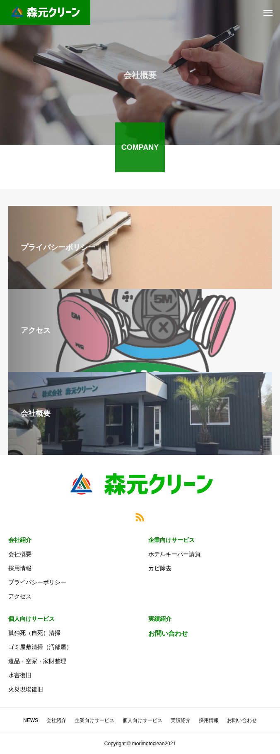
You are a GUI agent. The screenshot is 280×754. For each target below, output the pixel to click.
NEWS (30, 720)
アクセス (19, 596)
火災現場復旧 (25, 689)
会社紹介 (19, 540)
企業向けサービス (171, 540)
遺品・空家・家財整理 (37, 661)
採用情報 (19, 568)
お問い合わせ (168, 633)
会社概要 (19, 554)
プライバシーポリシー (37, 582)
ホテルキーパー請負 (174, 554)
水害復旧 (19, 675)
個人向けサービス (31, 618)
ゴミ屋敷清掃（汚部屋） (40, 647)
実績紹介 (159, 618)
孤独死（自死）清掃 (34, 633)
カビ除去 (159, 568)
